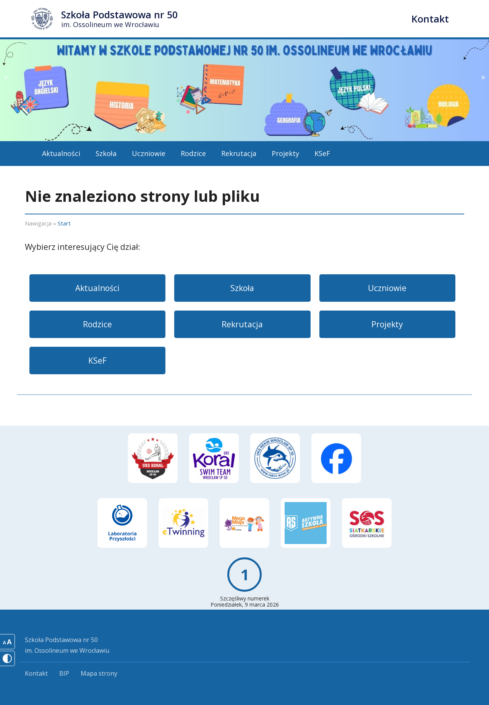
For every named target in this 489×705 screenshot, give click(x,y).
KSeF (322, 153)
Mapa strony (99, 673)
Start (64, 223)
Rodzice (193, 153)
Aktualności (61, 153)
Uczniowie (148, 153)
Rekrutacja (238, 153)
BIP (64, 673)
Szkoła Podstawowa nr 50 (119, 18)
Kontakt (430, 18)
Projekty (285, 153)
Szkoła (106, 153)
